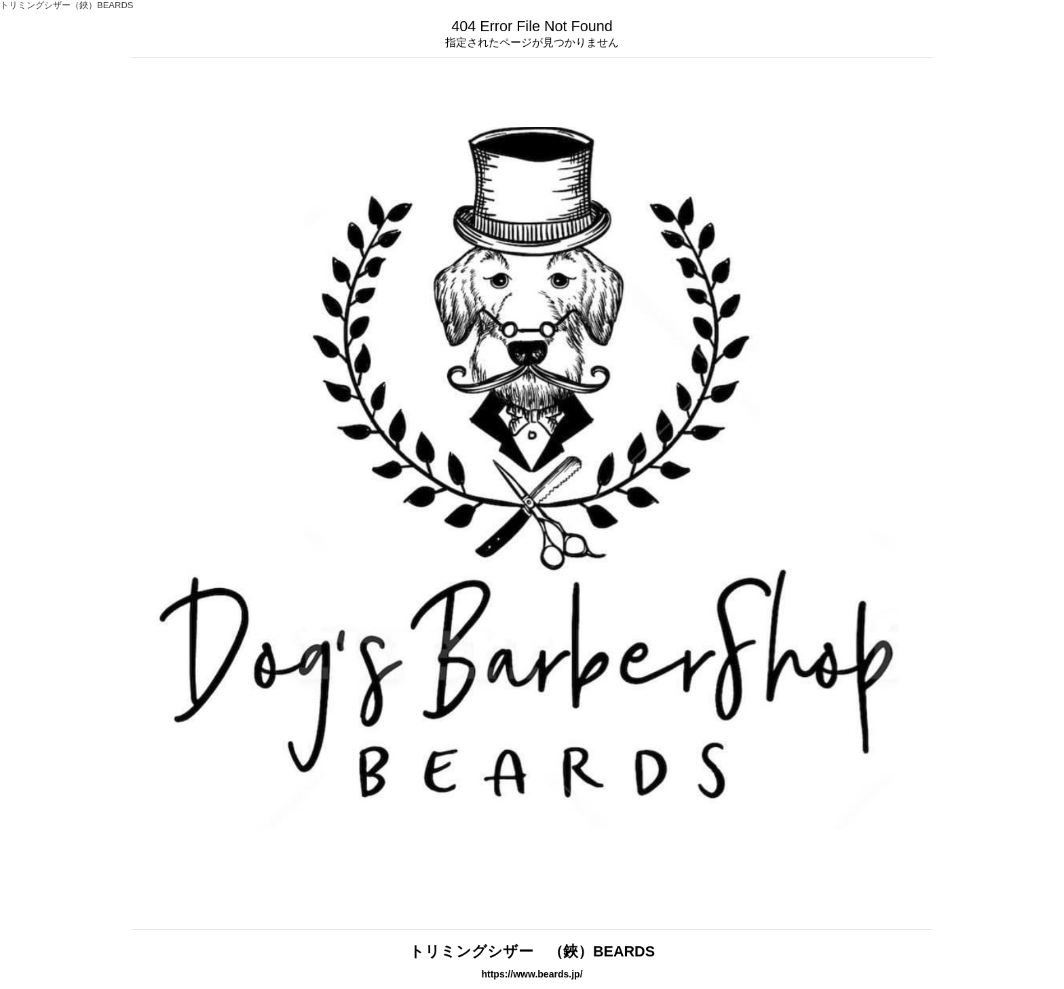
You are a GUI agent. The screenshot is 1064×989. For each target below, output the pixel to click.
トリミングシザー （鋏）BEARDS (532, 951)
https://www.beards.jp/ (531, 974)
